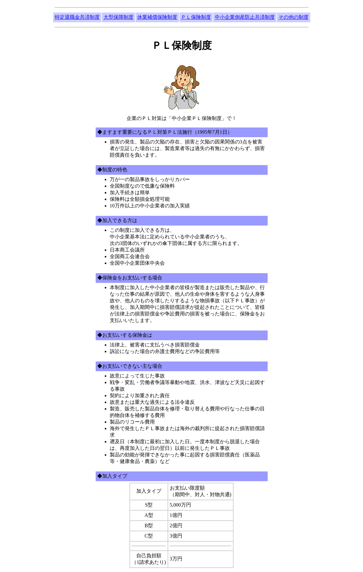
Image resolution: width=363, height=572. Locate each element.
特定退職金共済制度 (77, 17)
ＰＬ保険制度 (196, 17)
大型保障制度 (118, 17)
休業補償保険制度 (157, 17)
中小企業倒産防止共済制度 (245, 17)
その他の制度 (294, 17)
